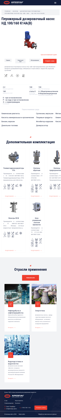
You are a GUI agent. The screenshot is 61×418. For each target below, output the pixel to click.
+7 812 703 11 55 (25, 407)
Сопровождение (8, 403)
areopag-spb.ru (9, 414)
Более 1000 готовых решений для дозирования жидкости (20, 392)
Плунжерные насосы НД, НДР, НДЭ (17, 13)
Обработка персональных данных (47, 414)
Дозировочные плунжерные (30, 11)
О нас (5, 400)
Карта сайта (22, 414)
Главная (8, 11)
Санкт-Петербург (10, 406)
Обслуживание (35, 60)
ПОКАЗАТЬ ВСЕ (30, 277)
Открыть (11, 327)
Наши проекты (19, 400)
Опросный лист (20, 61)
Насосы (15, 11)
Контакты (17, 403)
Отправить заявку (49, 61)
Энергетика (40, 311)
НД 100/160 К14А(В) (38, 13)
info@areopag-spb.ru (11, 408)
